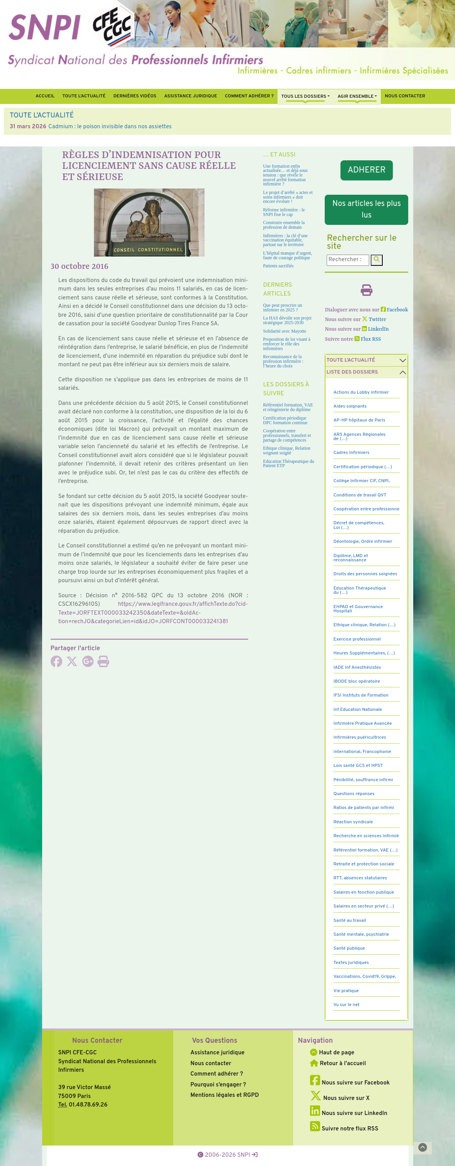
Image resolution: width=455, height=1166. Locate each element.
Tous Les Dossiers (303, 96)
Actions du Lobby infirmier (361, 392)
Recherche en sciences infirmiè (366, 836)
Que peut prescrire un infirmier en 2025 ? (282, 308)
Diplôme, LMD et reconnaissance (350, 558)
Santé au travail (349, 921)
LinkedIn (375, 329)
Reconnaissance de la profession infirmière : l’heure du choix (283, 361)
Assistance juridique (190, 96)
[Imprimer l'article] (103, 664)
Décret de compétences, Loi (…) (358, 525)
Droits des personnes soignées (365, 574)
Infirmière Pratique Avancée (362, 724)
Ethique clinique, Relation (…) (364, 625)
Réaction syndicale (353, 822)
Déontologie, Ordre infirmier (362, 542)
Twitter (374, 320)
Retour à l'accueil (338, 1063)
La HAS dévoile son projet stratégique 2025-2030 (287, 320)
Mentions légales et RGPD (224, 1095)
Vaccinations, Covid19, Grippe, (364, 977)
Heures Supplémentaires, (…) (364, 653)
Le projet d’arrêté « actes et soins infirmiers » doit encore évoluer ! (288, 197)
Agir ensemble (355, 96)
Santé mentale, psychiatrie (361, 934)
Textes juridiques (351, 963)
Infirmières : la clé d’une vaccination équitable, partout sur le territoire (285, 240)
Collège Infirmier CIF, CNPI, (361, 481)
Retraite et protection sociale (363, 864)
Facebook (394, 310)
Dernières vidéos (134, 96)
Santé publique (349, 948)
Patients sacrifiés (278, 266)
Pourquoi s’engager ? (218, 1085)
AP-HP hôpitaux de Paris (359, 420)
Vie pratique (346, 991)
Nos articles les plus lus (366, 210)
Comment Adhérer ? (249, 96)
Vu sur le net (346, 1005)
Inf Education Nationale (357, 710)
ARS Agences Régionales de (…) (359, 437)
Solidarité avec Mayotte (285, 331)
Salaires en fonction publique (363, 892)
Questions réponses (353, 794)
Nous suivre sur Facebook (350, 1083)
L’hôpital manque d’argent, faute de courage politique (287, 255)
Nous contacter (405, 96)
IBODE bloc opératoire (356, 681)
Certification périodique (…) (362, 467)
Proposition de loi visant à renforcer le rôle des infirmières (286, 344)
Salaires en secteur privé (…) (363, 906)
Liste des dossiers (352, 372)
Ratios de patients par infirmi (363, 808)
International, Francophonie (362, 752)
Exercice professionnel (357, 639)
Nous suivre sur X (340, 1098)
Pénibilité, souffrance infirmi (363, 780)
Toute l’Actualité (84, 96)
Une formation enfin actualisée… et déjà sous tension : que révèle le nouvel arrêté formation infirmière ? (285, 175)
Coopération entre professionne (366, 509)
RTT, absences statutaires (360, 878)
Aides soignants (349, 406)
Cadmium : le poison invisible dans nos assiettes (110, 127)
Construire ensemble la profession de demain (284, 225)
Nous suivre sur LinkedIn (348, 1113)
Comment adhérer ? (216, 1074)
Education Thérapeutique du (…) (359, 590)
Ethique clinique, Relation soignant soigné (286, 451)
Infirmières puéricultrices (359, 737)
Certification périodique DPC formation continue (285, 420)
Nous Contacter (97, 1041)
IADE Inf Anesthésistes (357, 668)
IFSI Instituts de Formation (360, 695)
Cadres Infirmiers (351, 453)
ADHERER (366, 170)
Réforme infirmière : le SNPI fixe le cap (284, 212)
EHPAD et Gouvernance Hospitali (358, 609)
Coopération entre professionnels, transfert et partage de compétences (287, 435)
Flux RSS (367, 339)
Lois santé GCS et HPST (358, 766)
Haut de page (332, 1053)
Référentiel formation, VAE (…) (365, 850)
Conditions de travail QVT (359, 495)
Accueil (45, 96)
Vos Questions (214, 1041)
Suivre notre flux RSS (344, 1129)
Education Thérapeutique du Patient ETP (288, 464)
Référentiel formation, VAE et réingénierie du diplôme (288, 407)
